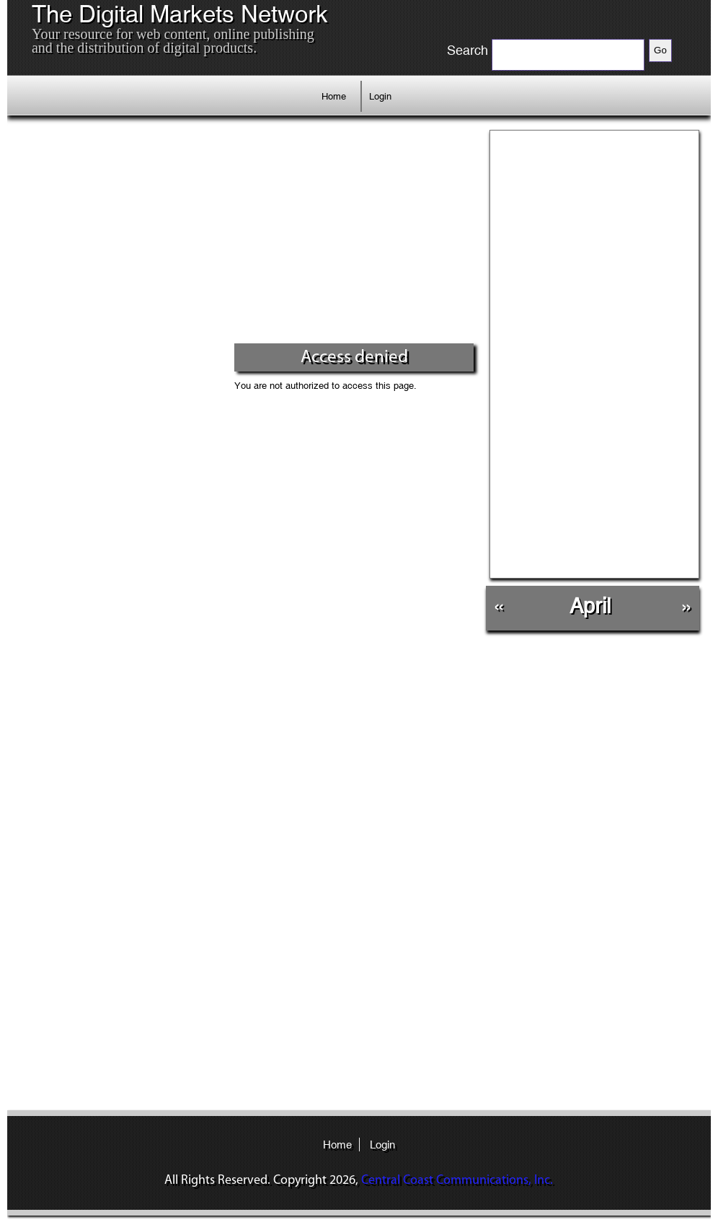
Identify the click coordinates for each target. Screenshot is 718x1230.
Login (380, 96)
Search (467, 50)
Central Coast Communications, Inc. (457, 1180)
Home (334, 96)
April (590, 606)
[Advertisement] (246, 234)
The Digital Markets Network (180, 14)
